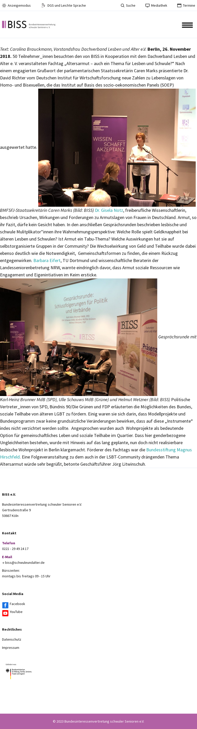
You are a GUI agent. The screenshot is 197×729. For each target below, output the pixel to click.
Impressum (10, 647)
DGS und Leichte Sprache (63, 5)
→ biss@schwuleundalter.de (23, 562)
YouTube (16, 611)
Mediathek (156, 5)
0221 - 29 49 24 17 (15, 548)
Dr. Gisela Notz (109, 210)
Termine (186, 5)
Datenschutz (11, 639)
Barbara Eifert (47, 260)
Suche (128, 5)
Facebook (17, 603)
